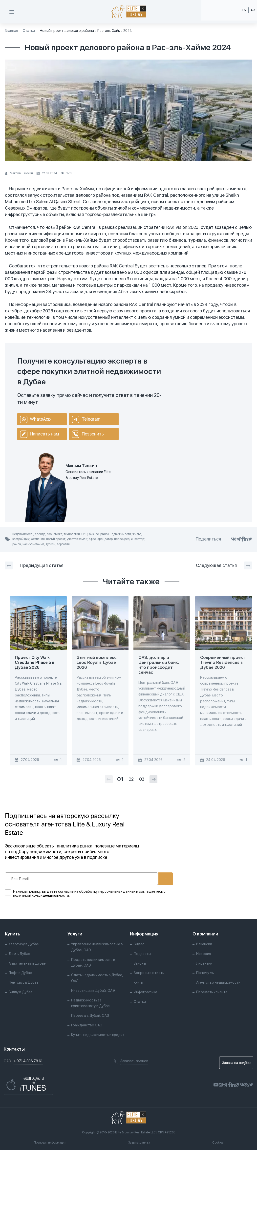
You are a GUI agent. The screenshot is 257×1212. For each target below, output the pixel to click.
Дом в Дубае (19, 954)
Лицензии (204, 963)
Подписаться (150, 879)
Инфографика (145, 992)
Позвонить (88, 434)
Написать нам (39, 434)
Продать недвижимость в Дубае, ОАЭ (93, 963)
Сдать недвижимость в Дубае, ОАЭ (97, 978)
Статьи (29, 31)
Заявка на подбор (236, 1063)
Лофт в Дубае (20, 973)
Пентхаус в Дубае (24, 982)
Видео (139, 944)
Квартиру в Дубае (24, 944)
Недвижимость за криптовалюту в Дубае (90, 1003)
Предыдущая (34, 565)
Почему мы (205, 973)
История (203, 954)
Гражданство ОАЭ (86, 1025)
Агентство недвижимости (218, 982)
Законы (140, 963)
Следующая (224, 565)
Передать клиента (211, 992)
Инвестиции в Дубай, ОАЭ (93, 991)
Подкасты (142, 954)
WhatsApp (35, 419)
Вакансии (204, 944)
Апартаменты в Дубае (27, 963)
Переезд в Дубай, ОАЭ (90, 1015)
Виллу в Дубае (21, 992)
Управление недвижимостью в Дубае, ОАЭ (97, 947)
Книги (138, 982)
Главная (11, 31)
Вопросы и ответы (149, 973)
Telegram (86, 419)
